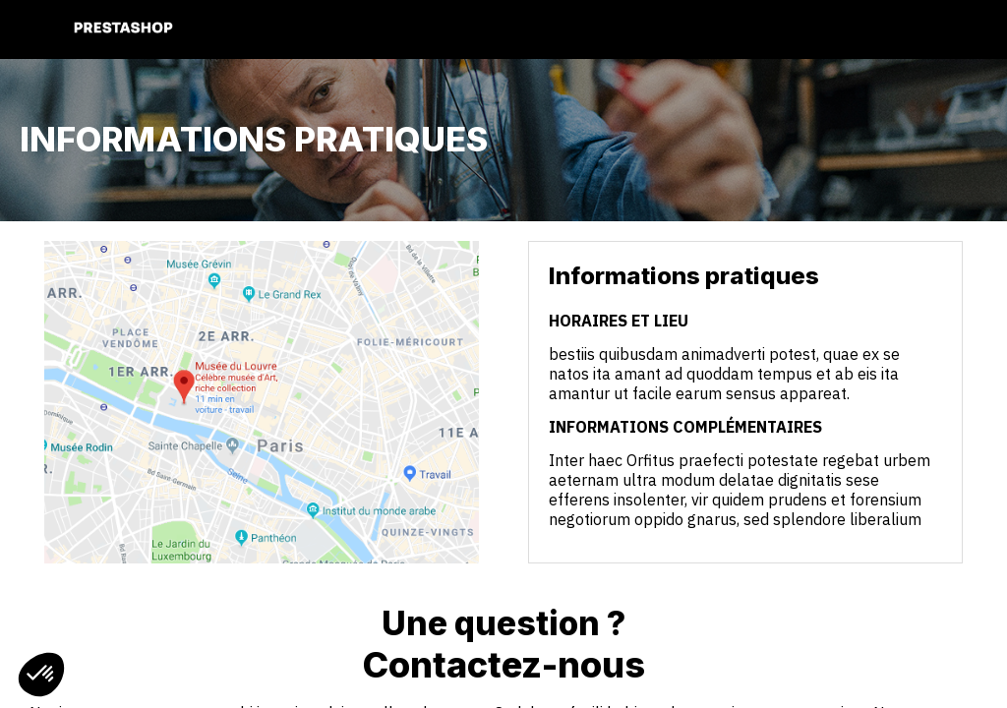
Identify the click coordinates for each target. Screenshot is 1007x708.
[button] (29, 29)
